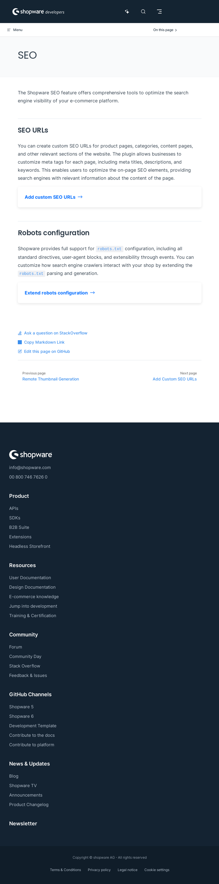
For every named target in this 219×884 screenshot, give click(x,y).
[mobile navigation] (159, 11)
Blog (13, 776)
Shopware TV (23, 785)
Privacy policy (99, 870)
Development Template (33, 725)
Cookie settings (156, 870)
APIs (13, 508)
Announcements (25, 795)
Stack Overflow (24, 666)
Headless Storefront (29, 546)
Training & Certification (32, 615)
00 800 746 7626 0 (28, 477)
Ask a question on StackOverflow (53, 333)
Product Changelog (29, 804)
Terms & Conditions (65, 870)
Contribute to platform (31, 744)
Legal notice (127, 870)
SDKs (14, 518)
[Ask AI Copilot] (127, 11)
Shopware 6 (21, 716)
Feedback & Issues (28, 675)
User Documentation (30, 577)
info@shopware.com (30, 467)
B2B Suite (19, 527)
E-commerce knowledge (34, 596)
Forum (15, 647)
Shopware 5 (21, 706)
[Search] (143, 12)
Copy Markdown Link (41, 342)
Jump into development (33, 606)
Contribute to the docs (32, 735)
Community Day (25, 656)
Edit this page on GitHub (44, 351)
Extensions (20, 536)
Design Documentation (32, 587)
